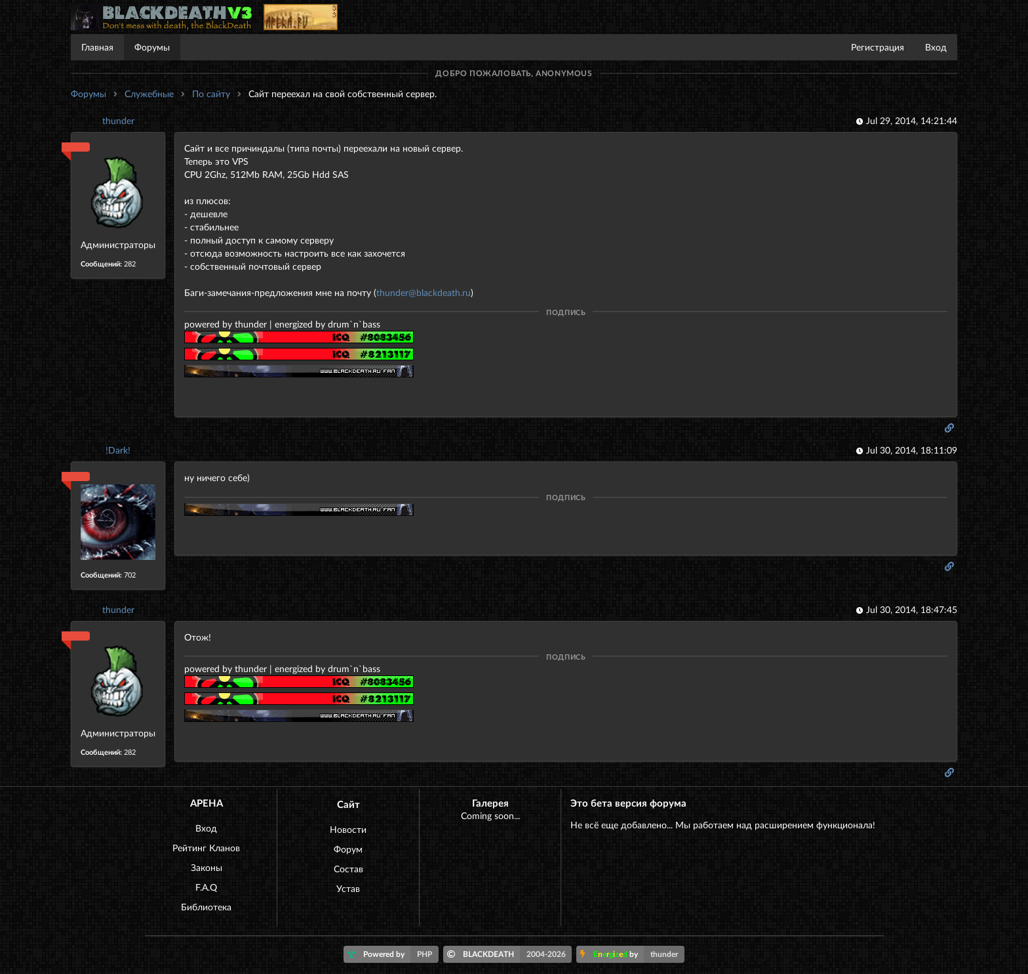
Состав (348, 868)
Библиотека (206, 906)
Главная (97, 47)
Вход (936, 47)
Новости (348, 829)
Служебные (149, 93)
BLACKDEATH (509, 954)
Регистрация (877, 47)
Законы (206, 867)
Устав (348, 888)
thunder (118, 120)
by (632, 954)
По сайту (211, 93)
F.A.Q (206, 887)
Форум (348, 849)
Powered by (393, 954)
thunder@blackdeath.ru (423, 292)
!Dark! (118, 449)
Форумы (152, 47)
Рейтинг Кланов (206, 847)
